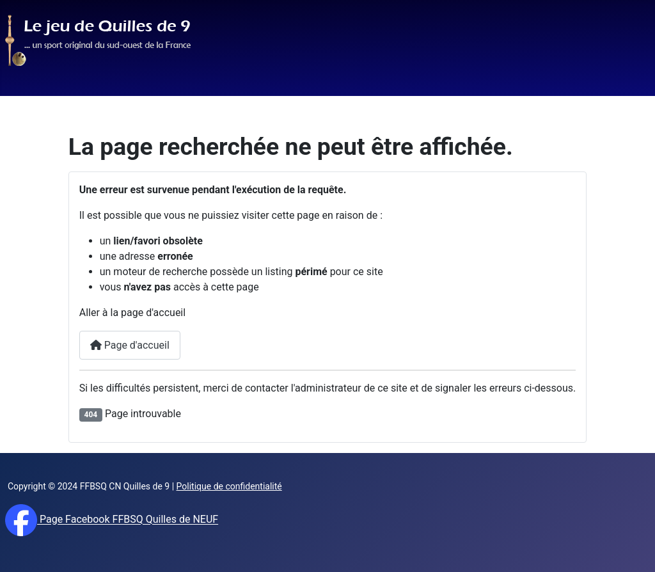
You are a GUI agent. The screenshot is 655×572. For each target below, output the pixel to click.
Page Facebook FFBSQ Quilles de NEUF (127, 520)
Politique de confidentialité (229, 486)
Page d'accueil (130, 345)
